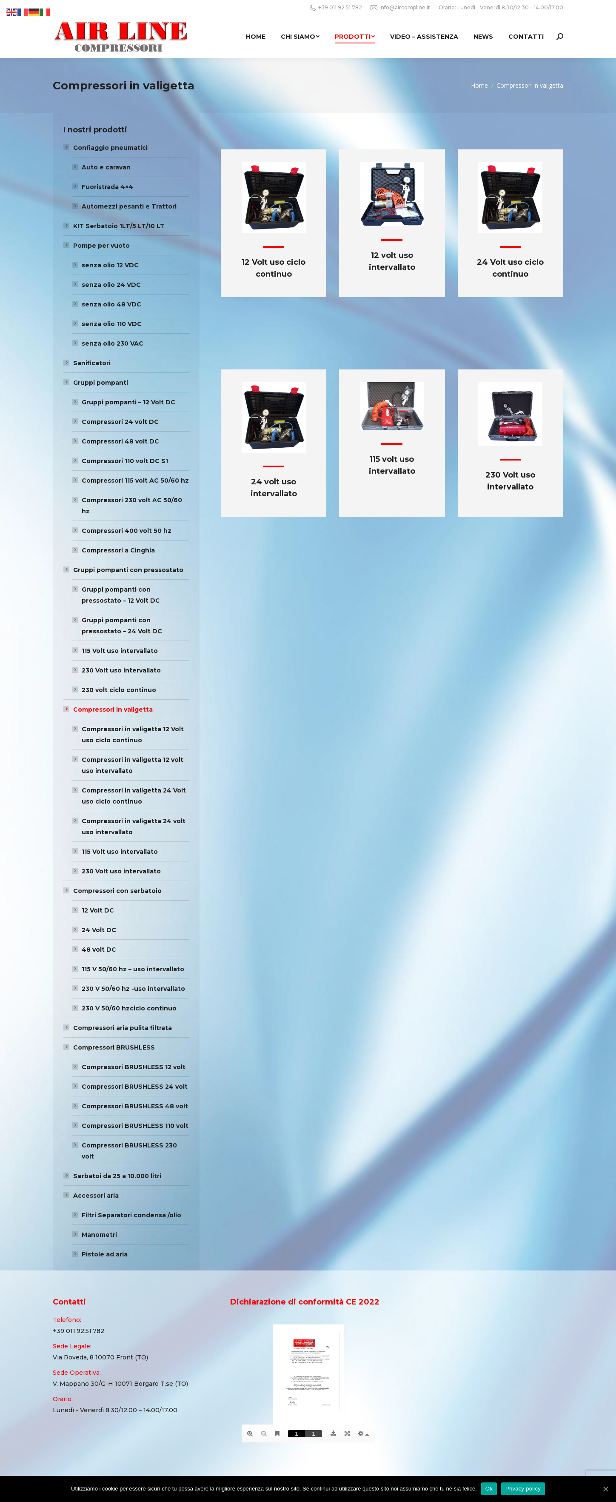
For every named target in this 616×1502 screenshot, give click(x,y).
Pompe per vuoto (101, 245)
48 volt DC (99, 949)
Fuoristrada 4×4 (107, 187)
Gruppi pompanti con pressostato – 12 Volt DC (121, 595)
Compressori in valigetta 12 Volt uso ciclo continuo (133, 734)
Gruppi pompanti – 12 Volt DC (128, 402)
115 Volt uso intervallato (120, 651)
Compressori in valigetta (113, 709)
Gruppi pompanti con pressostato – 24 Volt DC (122, 625)
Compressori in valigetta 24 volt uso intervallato (133, 826)
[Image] (274, 197)
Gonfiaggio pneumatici (110, 148)
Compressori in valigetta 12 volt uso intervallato (132, 765)
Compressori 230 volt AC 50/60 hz (132, 505)
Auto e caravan (106, 167)
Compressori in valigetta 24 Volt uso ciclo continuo (134, 796)
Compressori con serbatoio (117, 891)
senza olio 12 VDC (110, 265)
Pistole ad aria (105, 1254)
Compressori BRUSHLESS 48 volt (135, 1106)
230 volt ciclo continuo (119, 690)
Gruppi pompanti (100, 382)
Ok (489, 1488)
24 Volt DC (99, 930)
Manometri (99, 1235)
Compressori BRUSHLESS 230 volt (129, 1151)
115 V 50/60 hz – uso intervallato (133, 969)
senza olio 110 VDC (112, 324)
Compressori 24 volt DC (120, 422)
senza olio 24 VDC (111, 285)
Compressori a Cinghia (118, 550)
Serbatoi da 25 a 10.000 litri (117, 1176)
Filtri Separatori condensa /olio (131, 1215)
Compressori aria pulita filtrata (122, 1028)
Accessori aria (96, 1195)
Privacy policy (523, 1488)
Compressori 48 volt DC (120, 441)
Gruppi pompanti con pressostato (128, 570)
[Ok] (605, 1489)
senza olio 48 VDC (111, 304)
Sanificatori (92, 363)
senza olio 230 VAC (112, 343)
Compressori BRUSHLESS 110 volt (135, 1126)
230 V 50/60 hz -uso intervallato (133, 989)
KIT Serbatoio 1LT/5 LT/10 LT (119, 226)
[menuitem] (255, 37)
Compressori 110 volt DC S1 (125, 461)
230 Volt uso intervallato (121, 670)
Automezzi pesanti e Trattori (129, 206)
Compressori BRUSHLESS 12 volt (133, 1067)
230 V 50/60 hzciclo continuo (129, 1008)
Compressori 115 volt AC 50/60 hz (135, 480)
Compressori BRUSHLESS (114, 1047)
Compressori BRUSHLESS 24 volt (135, 1086)
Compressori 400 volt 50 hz (126, 531)
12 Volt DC (98, 910)
